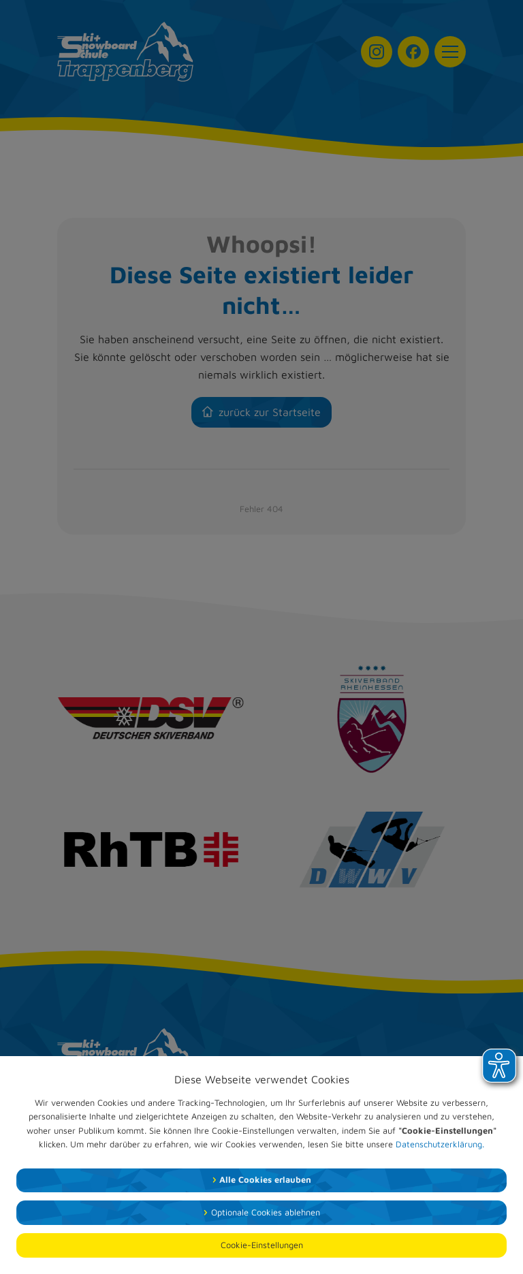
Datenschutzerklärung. (440, 1144)
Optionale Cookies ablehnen (265, 1212)
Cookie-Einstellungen (262, 1245)
